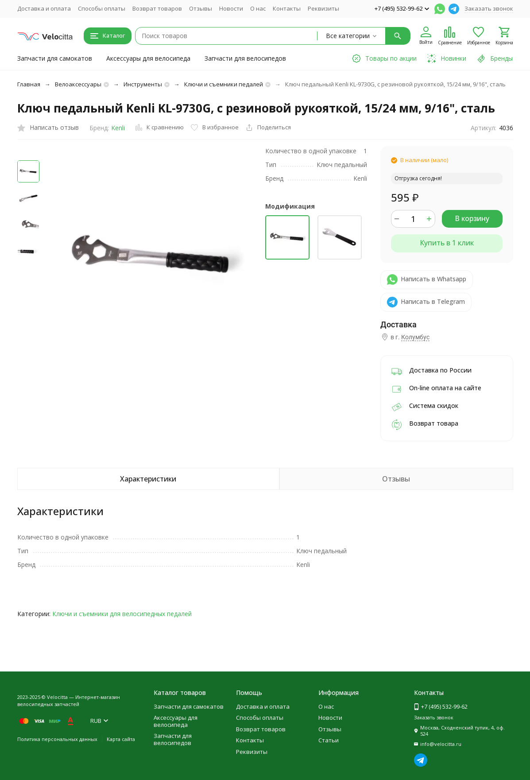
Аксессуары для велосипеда (148, 58)
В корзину (472, 218)
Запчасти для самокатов (54, 58)
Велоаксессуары (78, 84)
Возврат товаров (157, 8)
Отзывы (200, 8)
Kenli (118, 128)
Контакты (287, 8)
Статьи (328, 740)
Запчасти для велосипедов (245, 58)
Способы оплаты (101, 8)
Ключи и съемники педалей (223, 84)
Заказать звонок (488, 8)
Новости (231, 8)
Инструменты (143, 84)
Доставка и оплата (44, 8)
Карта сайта (121, 739)
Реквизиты (323, 8)
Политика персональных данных (57, 739)
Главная (28, 84)
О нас (258, 8)
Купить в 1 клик (447, 243)
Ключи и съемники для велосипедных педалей (122, 613)
